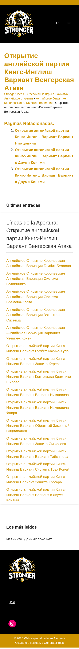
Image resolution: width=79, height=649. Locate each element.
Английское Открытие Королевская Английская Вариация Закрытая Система (35, 315)
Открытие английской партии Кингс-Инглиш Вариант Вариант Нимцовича (44, 137)
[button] (57, 23)
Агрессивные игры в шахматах (47, 94)
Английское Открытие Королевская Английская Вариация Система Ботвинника (35, 278)
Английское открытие (18, 98)
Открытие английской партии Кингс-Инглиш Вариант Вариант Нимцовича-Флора (38, 407)
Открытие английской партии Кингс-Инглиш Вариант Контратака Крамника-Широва (39, 376)
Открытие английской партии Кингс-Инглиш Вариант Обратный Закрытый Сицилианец (38, 425)
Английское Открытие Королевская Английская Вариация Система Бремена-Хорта (35, 296)
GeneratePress (54, 642)
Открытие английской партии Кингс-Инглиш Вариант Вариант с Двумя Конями (44, 156)
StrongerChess (14, 94)
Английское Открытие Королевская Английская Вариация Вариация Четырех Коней (35, 333)
